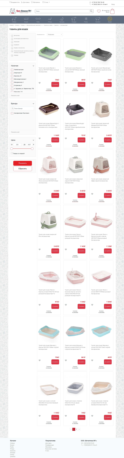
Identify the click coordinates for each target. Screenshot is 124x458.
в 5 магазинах (49, 145)
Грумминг (16, 44)
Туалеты (56, 25)
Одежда (16, 55)
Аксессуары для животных (21, 38)
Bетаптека (17, 35)
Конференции (49, 445)
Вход (113, 4)
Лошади (12, 452)
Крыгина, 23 (17, 76)
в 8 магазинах (49, 90)
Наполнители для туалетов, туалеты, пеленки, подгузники (24, 51)
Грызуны (12, 451)
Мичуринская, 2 (18, 82)
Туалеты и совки (48, 25)
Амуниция (16, 41)
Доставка (25, 2)
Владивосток (15, 2)
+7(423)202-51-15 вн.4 (89, 445)
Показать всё (15, 95)
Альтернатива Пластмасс (21, 113)
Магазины (35, 2)
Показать (23, 163)
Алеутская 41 (18, 73)
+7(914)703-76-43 (87, 443)
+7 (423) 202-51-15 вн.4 (98, 4)
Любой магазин (18, 69)
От (12, 144)
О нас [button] (45, 2)
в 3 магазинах (75, 256)
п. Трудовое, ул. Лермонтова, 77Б (24, 88)
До (24, 144)
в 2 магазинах (49, 201)
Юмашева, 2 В (18, 92)
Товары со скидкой (17, 153)
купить (55, 84)
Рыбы (12, 447)
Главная (11, 25)
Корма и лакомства (19, 47)
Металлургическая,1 (20, 79)
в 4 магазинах (75, 90)
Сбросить (22, 169)
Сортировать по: (41, 34)
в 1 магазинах (101, 145)
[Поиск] (61, 11)
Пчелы (12, 454)
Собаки (12, 443)
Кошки (23, 25)
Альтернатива (63, 25)
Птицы (12, 449)
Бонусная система (51, 449)
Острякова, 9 (18, 85)
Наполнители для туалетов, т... (34, 25)
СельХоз (12, 456)
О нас (47, 451)
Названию (51, 34)
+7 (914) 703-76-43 (96, 2)
